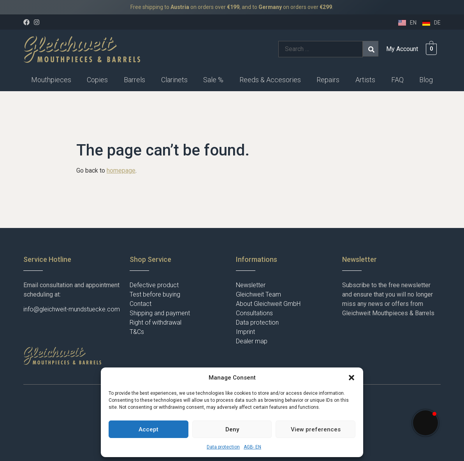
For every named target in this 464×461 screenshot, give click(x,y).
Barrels (134, 80)
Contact (140, 303)
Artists (365, 80)
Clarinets (174, 80)
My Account (402, 49)
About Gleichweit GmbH (268, 303)
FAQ (397, 80)
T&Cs (137, 332)
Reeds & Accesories (270, 80)
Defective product (154, 285)
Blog (426, 80)
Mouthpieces (51, 80)
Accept (148, 429)
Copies (97, 80)
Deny (232, 429)
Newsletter (250, 285)
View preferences (316, 429)
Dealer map (251, 341)
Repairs (327, 80)
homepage (121, 170)
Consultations (254, 313)
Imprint (245, 332)
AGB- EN (252, 447)
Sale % (213, 80)
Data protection (223, 447)
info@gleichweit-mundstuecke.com (71, 309)
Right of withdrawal (155, 322)
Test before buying (155, 294)
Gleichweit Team (258, 294)
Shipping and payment (160, 313)
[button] (351, 378)
